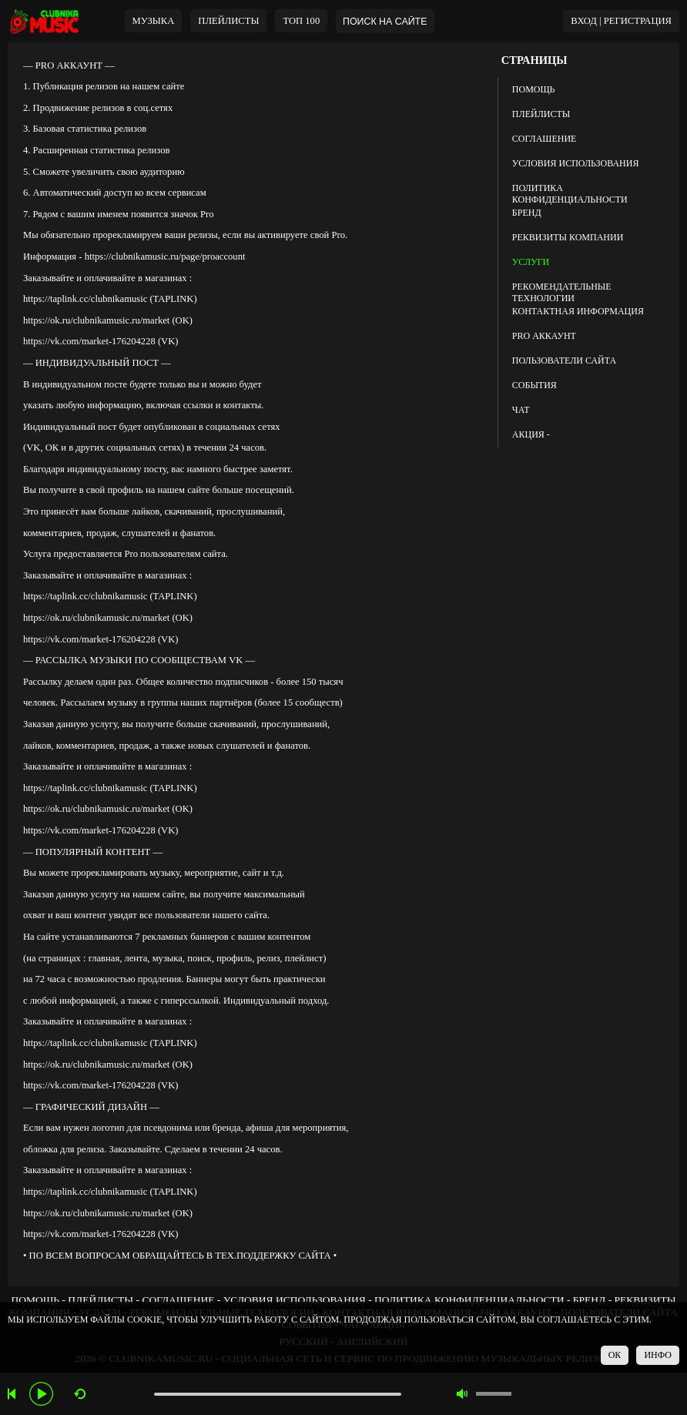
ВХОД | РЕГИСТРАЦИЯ (621, 20)
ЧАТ (521, 409)
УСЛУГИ (530, 262)
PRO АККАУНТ (544, 335)
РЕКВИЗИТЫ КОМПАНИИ (568, 237)
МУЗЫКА (153, 20)
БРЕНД (526, 212)
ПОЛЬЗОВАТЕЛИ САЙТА (564, 360)
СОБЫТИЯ (534, 385)
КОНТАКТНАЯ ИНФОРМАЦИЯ (578, 311)
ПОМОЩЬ (533, 89)
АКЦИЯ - (531, 434)
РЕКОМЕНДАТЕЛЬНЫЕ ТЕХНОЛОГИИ (562, 290)
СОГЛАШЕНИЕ (544, 138)
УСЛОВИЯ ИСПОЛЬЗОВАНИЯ (575, 163)
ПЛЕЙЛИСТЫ (541, 114)
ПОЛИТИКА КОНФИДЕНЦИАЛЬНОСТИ (570, 192)
